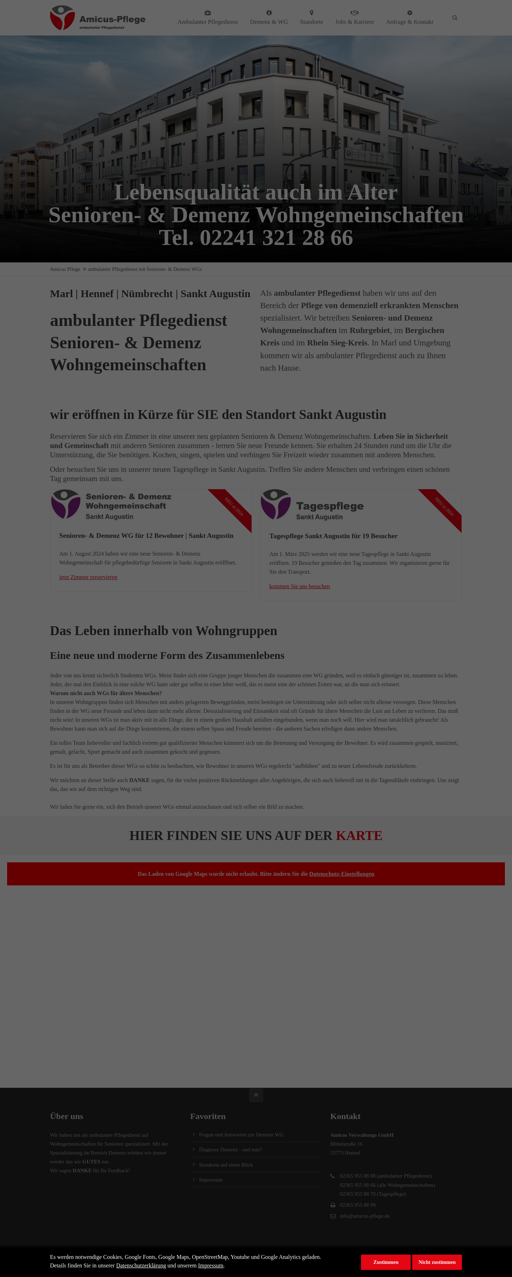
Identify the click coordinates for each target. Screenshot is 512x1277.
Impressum (210, 1265)
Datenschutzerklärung (141, 1265)
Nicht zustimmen (437, 1262)
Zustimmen (385, 1262)
